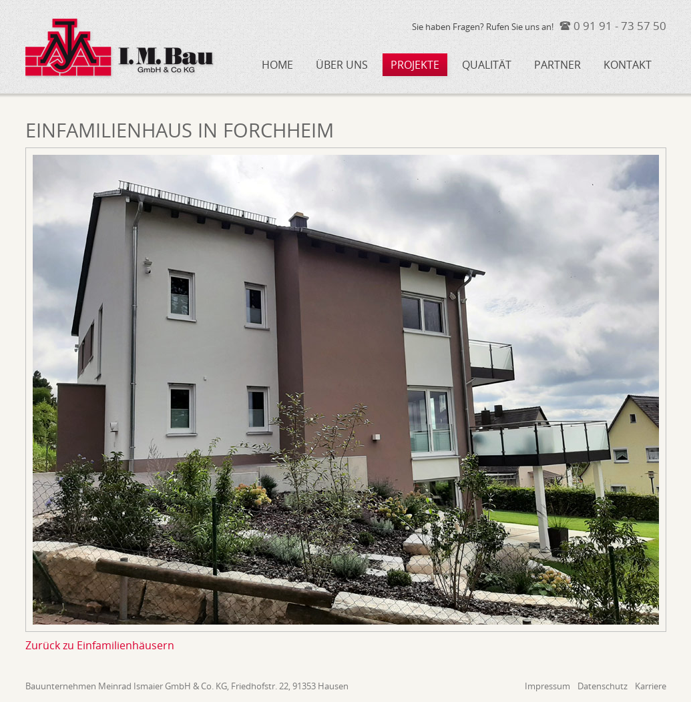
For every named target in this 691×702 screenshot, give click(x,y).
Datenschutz (603, 686)
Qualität (486, 64)
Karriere (650, 686)
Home (277, 64)
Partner (557, 64)
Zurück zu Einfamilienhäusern (99, 645)
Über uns (342, 64)
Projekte (415, 64)
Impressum (547, 686)
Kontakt (628, 64)
